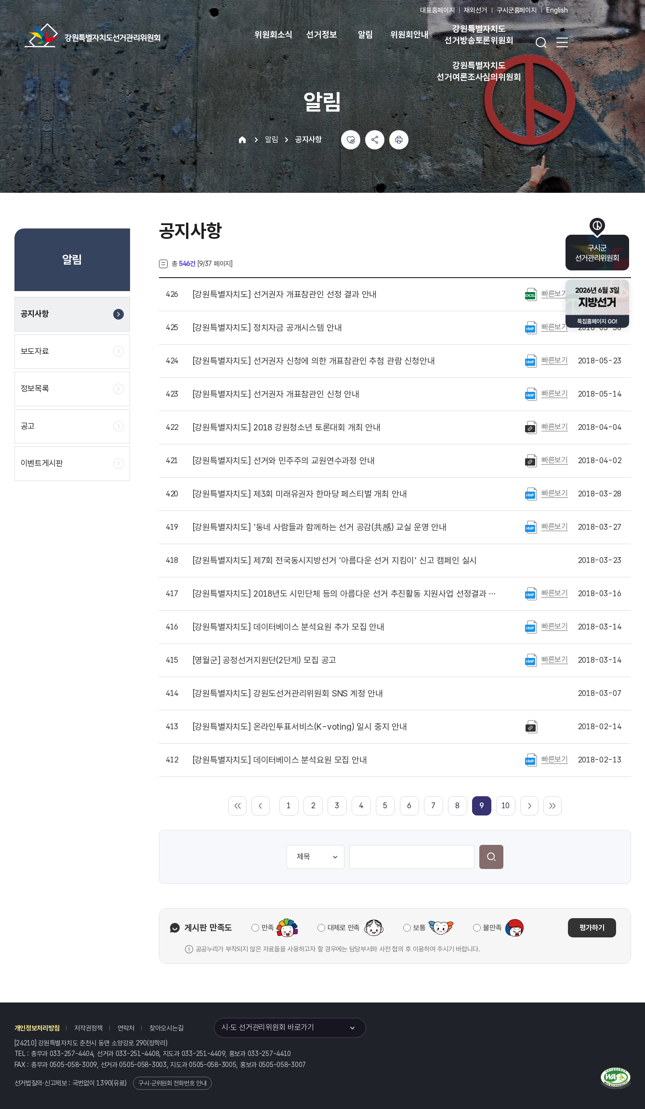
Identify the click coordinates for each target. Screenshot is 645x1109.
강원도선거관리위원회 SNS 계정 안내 (288, 693)
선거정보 (321, 34)
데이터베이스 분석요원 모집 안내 (280, 760)
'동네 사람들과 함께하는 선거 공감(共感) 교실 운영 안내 (320, 527)
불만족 (492, 927)
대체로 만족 (344, 927)
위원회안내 (409, 34)
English (557, 10)
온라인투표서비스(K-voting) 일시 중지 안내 (300, 726)
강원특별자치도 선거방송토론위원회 (479, 34)
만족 (268, 927)
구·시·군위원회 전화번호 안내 (172, 1083)
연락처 (126, 1028)
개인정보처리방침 (37, 1028)
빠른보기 (554, 293)
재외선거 (475, 10)
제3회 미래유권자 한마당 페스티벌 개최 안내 (300, 494)
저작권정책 (88, 1028)
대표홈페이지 (437, 10)
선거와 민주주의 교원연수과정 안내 (284, 460)
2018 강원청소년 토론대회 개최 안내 (287, 427)
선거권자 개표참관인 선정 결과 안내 (285, 294)
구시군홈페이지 (517, 10)
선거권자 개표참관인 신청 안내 (276, 394)
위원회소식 (273, 34)
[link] (481, 805)
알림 (365, 34)
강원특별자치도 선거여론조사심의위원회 (479, 71)
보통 (419, 927)
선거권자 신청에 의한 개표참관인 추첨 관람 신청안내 (314, 361)
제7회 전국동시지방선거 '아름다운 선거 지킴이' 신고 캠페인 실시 (335, 560)
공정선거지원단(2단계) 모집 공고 (265, 660)
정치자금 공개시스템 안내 (267, 327)
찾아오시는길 (166, 1028)
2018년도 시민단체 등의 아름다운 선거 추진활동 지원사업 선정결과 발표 (346, 593)
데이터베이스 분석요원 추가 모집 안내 (289, 627)
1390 (103, 1083)
